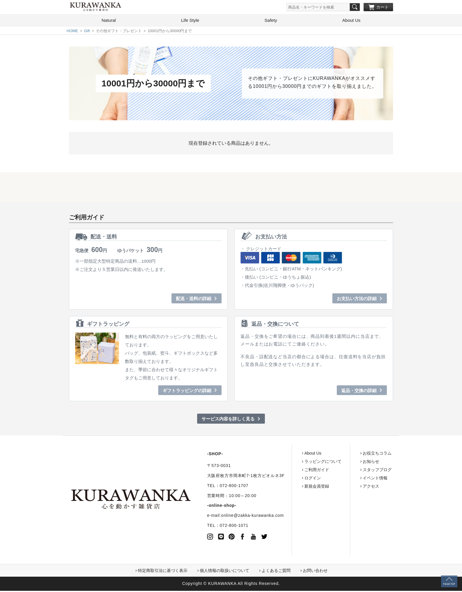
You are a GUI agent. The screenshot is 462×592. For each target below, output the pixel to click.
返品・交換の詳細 (359, 391)
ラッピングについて (300, 462)
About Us (351, 21)
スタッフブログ (354, 470)
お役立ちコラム (354, 454)
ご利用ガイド (294, 470)
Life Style (190, 21)
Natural (109, 21)
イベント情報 (352, 479)
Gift (87, 32)
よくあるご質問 (276, 571)
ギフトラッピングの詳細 (187, 391)
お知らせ (348, 462)
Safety (271, 21)
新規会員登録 (294, 487)
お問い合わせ (315, 571)
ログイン (290, 479)
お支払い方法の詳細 (357, 299)
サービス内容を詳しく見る (228, 419)
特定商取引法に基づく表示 (162, 571)
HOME (72, 32)
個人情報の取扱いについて (224, 571)
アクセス (348, 487)
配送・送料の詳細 (193, 299)
